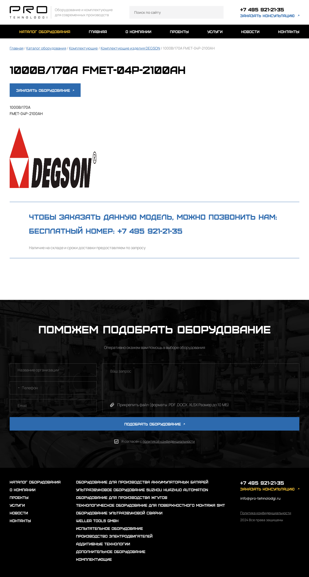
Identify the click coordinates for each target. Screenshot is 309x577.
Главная (16, 48)
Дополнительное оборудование (110, 551)
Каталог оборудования (46, 48)
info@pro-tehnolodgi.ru (260, 498)
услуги (215, 31)
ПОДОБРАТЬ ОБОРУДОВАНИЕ (154, 424)
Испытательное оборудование (109, 528)
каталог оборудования (44, 31)
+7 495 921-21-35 (262, 9)
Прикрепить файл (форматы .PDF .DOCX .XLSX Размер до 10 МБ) (173, 404)
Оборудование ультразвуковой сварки (119, 513)
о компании (138, 31)
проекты (179, 31)
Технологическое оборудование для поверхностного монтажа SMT (150, 505)
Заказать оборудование (45, 90)
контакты (288, 31)
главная (98, 31)
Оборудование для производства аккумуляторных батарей (142, 482)
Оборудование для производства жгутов (121, 497)
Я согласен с (158, 441)
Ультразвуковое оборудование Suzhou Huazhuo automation (142, 490)
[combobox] (15, 388)
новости (250, 31)
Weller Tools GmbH (97, 521)
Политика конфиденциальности (265, 513)
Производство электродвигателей (114, 536)
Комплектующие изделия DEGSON (130, 48)
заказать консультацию (267, 16)
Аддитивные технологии (103, 544)
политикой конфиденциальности (169, 441)
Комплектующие (83, 48)
